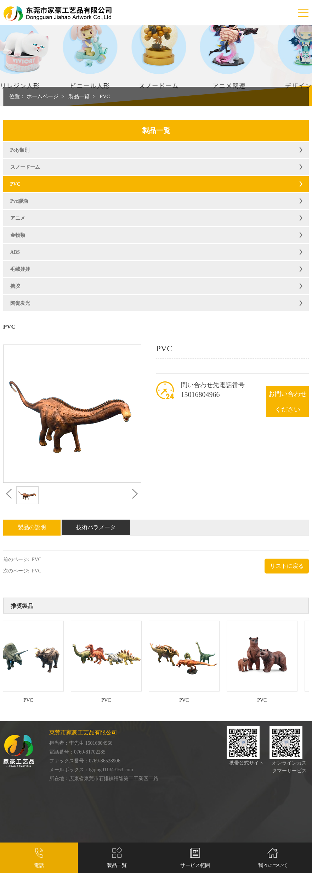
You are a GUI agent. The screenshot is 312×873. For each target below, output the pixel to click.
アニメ (17, 218)
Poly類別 (19, 150)
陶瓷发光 (20, 303)
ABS (15, 252)
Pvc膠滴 (19, 201)
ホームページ (42, 96)
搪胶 (15, 286)
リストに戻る (287, 566)
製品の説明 (32, 527)
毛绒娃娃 (20, 269)
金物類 (17, 235)
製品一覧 (79, 96)
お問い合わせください (287, 401)
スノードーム (25, 167)
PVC (105, 96)
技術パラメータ (96, 527)
